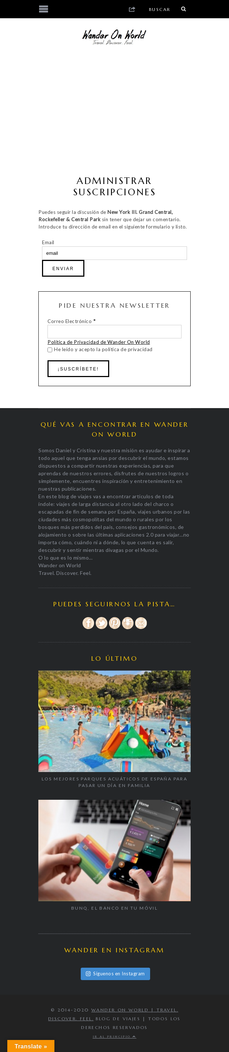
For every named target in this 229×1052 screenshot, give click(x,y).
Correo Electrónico (71, 321)
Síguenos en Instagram (115, 973)
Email (48, 242)
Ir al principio (115, 1036)
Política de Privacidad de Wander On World (98, 342)
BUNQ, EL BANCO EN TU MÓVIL (114, 908)
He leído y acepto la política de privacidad (100, 349)
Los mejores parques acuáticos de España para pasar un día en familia (115, 782)
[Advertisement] (114, 113)
